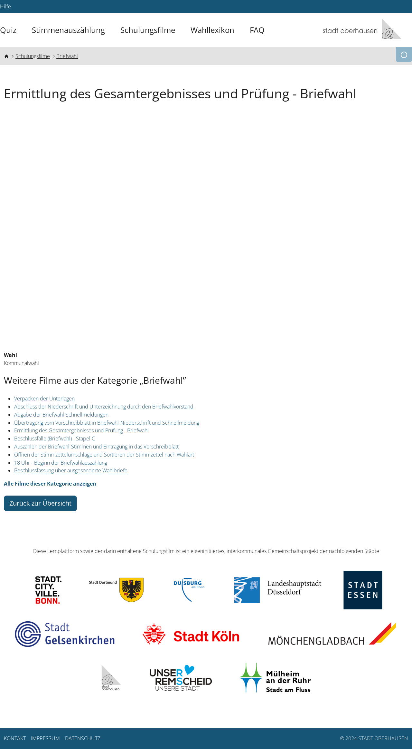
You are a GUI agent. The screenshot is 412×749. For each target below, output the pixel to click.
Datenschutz (82, 738)
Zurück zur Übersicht (40, 503)
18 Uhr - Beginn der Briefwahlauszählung (60, 462)
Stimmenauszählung (68, 30)
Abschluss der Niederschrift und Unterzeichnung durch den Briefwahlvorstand (103, 406)
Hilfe (5, 6)
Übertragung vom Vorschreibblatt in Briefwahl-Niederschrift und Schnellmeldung (106, 422)
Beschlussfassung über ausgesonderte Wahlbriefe (70, 470)
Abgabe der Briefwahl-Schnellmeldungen (61, 414)
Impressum (45, 738)
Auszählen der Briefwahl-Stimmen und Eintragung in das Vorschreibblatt (96, 446)
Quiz (8, 30)
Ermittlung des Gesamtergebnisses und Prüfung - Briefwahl (81, 430)
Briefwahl (67, 56)
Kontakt (15, 738)
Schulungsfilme (147, 30)
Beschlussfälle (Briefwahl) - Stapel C (54, 438)
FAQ (257, 30)
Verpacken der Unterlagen (44, 398)
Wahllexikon (212, 30)
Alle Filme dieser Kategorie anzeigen (50, 483)
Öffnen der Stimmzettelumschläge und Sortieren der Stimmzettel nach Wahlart (104, 454)
